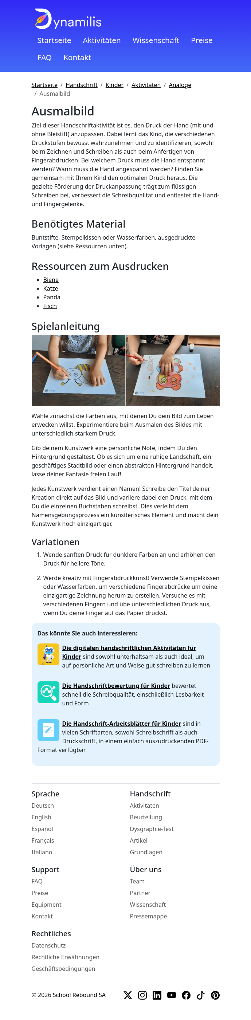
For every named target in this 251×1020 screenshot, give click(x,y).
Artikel (139, 840)
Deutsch (43, 806)
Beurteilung (146, 817)
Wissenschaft (156, 40)
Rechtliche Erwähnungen (66, 957)
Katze (50, 288)
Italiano (42, 852)
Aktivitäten (102, 40)
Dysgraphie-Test (152, 829)
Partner (140, 893)
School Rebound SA (79, 995)
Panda (51, 297)
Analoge (180, 85)
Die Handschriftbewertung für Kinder (116, 686)
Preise (202, 40)
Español (42, 829)
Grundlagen (146, 852)
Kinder (114, 85)
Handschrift (82, 85)
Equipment (47, 905)
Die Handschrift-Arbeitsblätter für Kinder (121, 724)
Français (43, 840)
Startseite (54, 40)
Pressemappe (148, 916)
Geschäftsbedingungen (63, 969)
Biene (51, 280)
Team (137, 881)
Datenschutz (49, 945)
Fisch (50, 306)
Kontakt (77, 57)
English (41, 817)
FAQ (45, 57)
